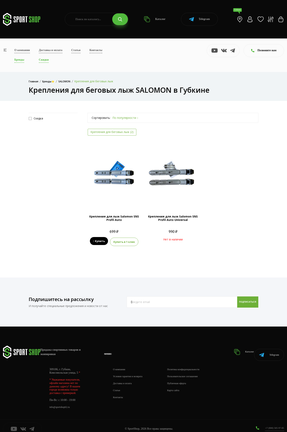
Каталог (155, 19)
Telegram (199, 19)
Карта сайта (180, 384)
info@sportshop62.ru (61, 401)
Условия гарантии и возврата (130, 370)
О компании (22, 50)
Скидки (44, 59)
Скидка (36, 118)
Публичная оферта (184, 377)
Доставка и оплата (50, 50)
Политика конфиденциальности (191, 363)
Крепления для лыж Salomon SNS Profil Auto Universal (173, 218)
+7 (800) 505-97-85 (273, 421)
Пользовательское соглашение (190, 370)
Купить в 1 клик (124, 241)
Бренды (19, 59)
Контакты (95, 50)
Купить (99, 241)
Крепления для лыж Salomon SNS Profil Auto (114, 218)
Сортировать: (101, 118)
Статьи (76, 50)
